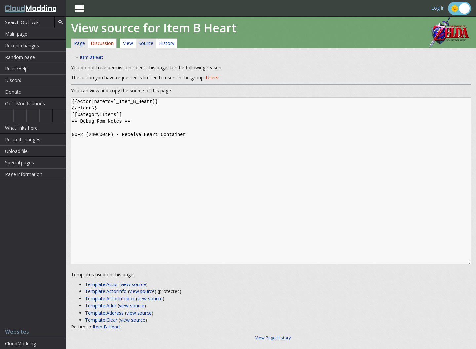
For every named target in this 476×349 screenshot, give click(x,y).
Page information (23, 174)
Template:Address (104, 313)
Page (79, 43)
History (166, 43)
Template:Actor (101, 284)
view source (133, 284)
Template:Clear (101, 320)
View (128, 43)
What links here (21, 128)
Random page (20, 57)
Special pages (19, 162)
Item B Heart (91, 57)
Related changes (22, 139)
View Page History (273, 338)
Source (146, 43)
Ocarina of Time (6, 115)
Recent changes (22, 45)
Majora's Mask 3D (46, 115)
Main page (16, 34)
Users (212, 77)
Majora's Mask (33, 115)
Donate (13, 92)
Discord (13, 80)
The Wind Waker (59, 115)
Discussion (102, 43)
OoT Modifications (25, 103)
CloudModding (20, 343)
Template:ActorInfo (106, 291)
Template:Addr (100, 305)
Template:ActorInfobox (110, 298)
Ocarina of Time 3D (20, 115)
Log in (438, 8)
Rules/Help (16, 68)
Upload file (16, 151)
